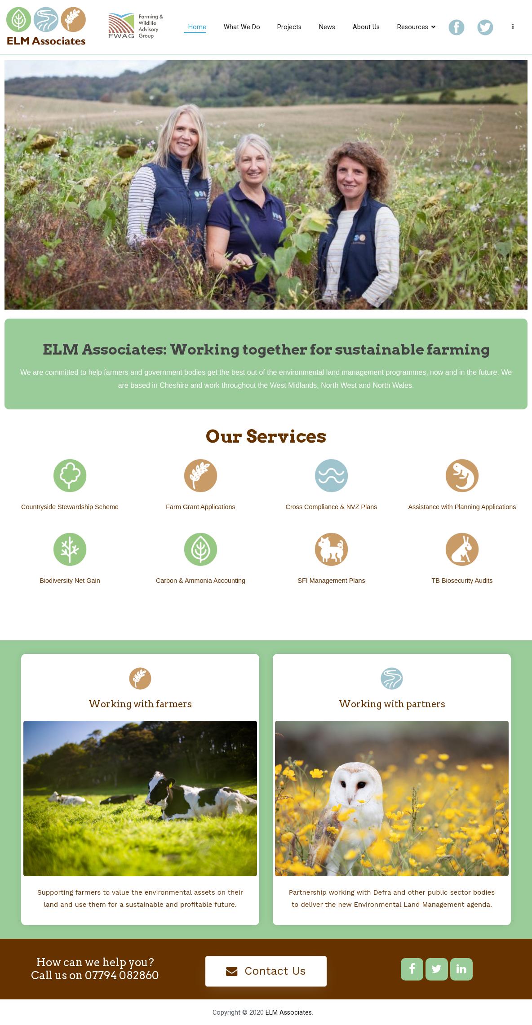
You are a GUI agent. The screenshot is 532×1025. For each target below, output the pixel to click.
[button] (266, 971)
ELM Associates (289, 1012)
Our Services (266, 436)
